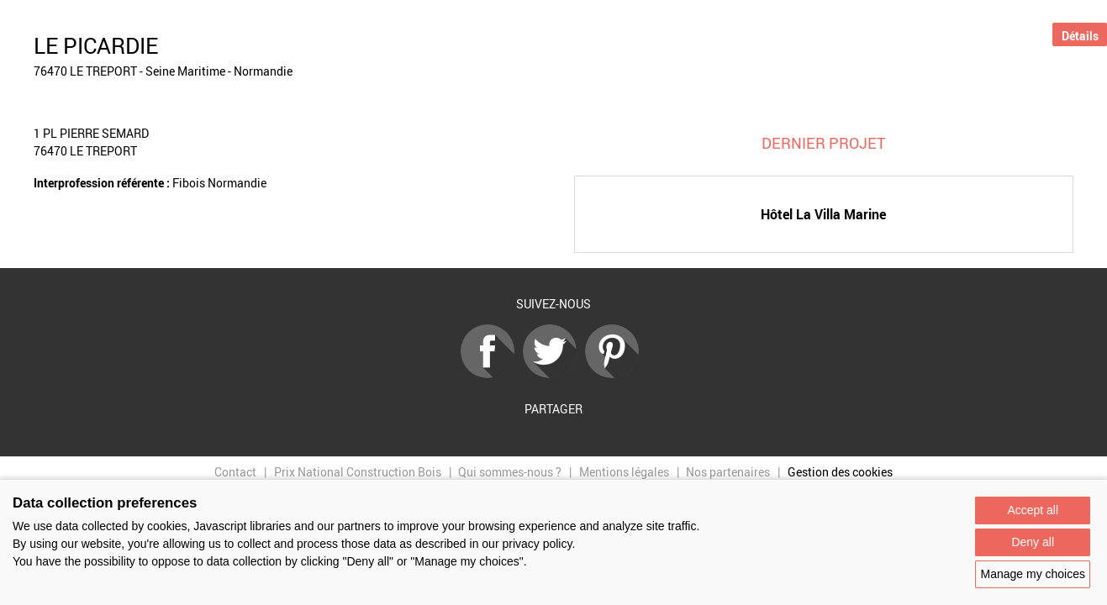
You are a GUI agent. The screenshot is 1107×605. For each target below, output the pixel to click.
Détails (1080, 36)
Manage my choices (1032, 574)
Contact (235, 472)
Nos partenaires (728, 472)
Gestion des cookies (840, 472)
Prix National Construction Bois (357, 472)
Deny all (1032, 542)
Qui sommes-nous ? (509, 472)
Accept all (1032, 510)
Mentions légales (624, 472)
